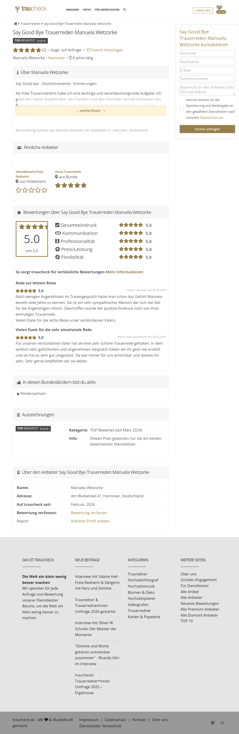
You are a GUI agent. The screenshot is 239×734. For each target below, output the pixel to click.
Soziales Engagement (199, 579)
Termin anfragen (207, 129)
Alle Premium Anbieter (200, 609)
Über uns (188, 574)
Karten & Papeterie (144, 616)
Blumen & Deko (141, 592)
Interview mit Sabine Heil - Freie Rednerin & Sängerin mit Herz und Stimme (97, 582)
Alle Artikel (190, 591)
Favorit (104, 49)
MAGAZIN (72, 9)
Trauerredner (139, 610)
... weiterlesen (89, 110)
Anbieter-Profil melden (90, 521)
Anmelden (203, 10)
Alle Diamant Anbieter (199, 615)
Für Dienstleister (195, 585)
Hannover (56, 57)
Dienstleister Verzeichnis (100, 725)
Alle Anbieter (191, 597)
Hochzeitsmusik (141, 586)
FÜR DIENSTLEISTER (107, 9)
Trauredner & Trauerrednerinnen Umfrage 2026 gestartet (95, 605)
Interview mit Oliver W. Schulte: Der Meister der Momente (95, 628)
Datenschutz (209, 117)
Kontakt (139, 719)
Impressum (88, 719)
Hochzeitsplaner (142, 598)
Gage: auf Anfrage (66, 49)
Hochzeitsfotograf (143, 580)
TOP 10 (187, 620)
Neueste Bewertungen (200, 603)
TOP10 (87, 9)
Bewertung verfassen (89, 512)
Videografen (138, 604)
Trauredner (137, 574)
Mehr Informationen (124, 271)
